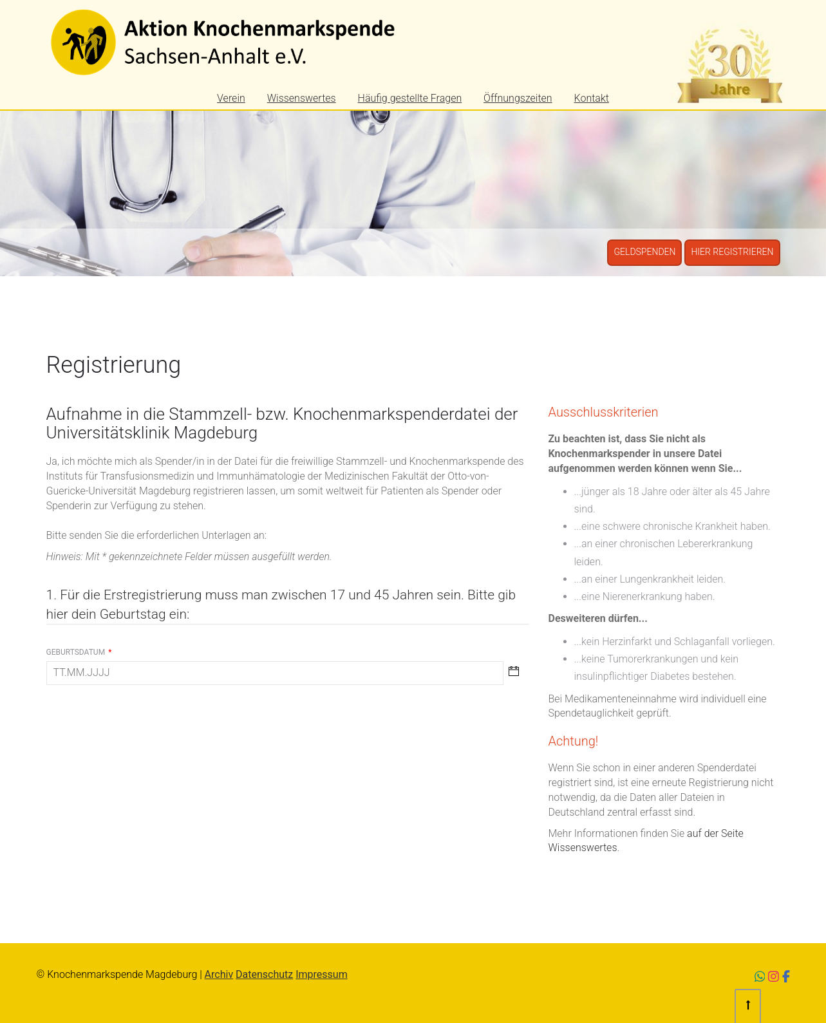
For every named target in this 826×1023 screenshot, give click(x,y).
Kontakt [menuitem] (591, 98)
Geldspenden (644, 252)
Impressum (322, 974)
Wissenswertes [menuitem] (301, 98)
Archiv (219, 974)
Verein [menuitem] (231, 98)
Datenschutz (264, 974)
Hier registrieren (732, 252)
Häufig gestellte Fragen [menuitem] (410, 98)
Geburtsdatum (79, 652)
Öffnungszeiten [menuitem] (517, 98)
